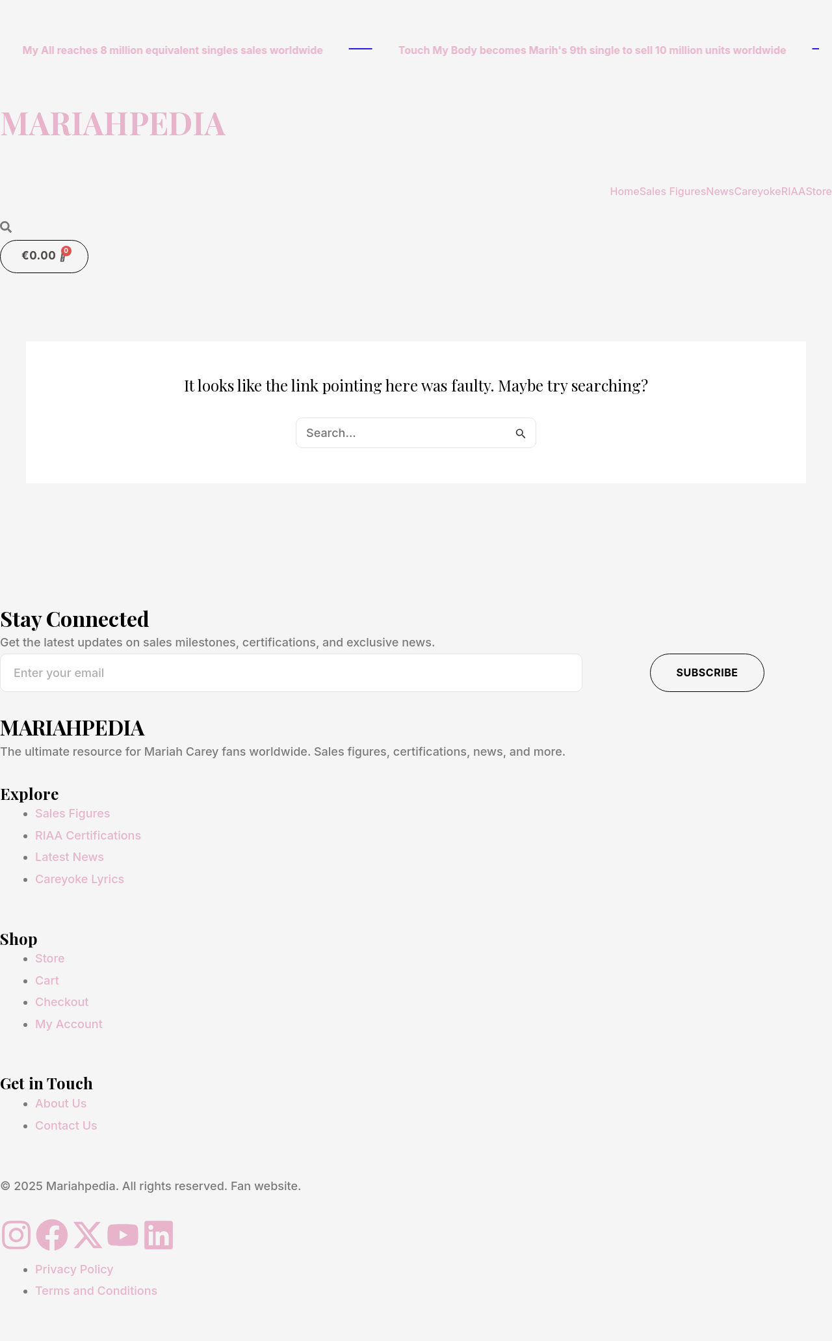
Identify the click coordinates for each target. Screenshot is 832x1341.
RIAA (793, 191)
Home (624, 191)
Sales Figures (673, 191)
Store (818, 191)
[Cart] (44, 256)
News (720, 191)
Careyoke (757, 191)
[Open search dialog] (6, 228)
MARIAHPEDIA (113, 122)
